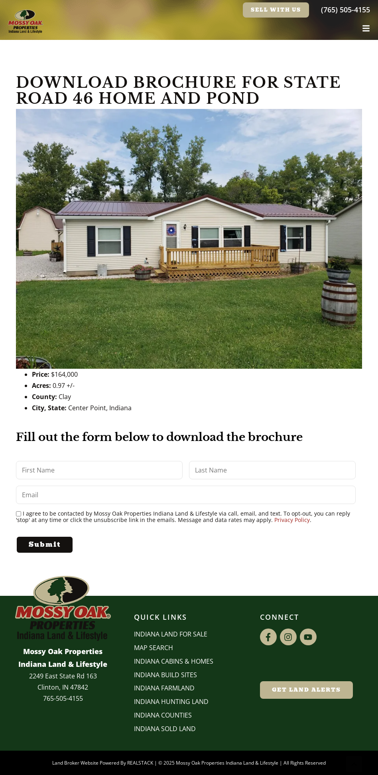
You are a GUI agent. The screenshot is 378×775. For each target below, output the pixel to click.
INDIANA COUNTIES (163, 715)
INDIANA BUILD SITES (165, 674)
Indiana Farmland (164, 688)
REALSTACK (140, 762)
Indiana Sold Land (165, 728)
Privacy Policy (292, 520)
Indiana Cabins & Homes (173, 661)
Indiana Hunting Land (171, 701)
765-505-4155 (63, 698)
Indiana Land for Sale (170, 634)
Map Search (153, 647)
